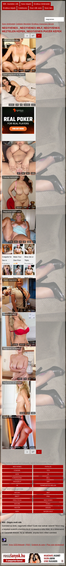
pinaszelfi (17, 481)
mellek (21, 70)
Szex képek (26, 4)
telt (34, 242)
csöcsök (27, 70)
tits (48, 470)
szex (17, 511)
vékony (33, 447)
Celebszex (22, 8)
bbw (23, 173)
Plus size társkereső (55, 545)
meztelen (27, 105)
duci (28, 173)
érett (33, 207)
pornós (15, 344)
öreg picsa (17, 500)
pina (33, 70)
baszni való (48, 511)
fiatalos (48, 466)
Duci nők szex (36, 8)
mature (17, 504)
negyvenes (17, 466)
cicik (15, 70)
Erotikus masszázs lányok (43, 24)
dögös (48, 507)
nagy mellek (31, 310)
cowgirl (17, 470)
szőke (33, 173)
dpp (48, 481)
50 (48, 474)
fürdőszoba (17, 478)
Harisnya (19, 207)
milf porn (22, 344)
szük (17, 474)
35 (17, 485)
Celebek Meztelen (23, 24)
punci (48, 504)
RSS (28, 545)
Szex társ (48, 8)
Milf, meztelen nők (10, 4)
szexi (33, 105)
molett (10, 242)
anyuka (18, 447)
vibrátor (11, 105)
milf (17, 105)
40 (21, 105)
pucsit (12, 447)
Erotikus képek (9, 8)
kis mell (22, 413)
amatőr (17, 507)
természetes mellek (48, 485)
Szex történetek (8, 24)
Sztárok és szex (38, 545)
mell (48, 478)
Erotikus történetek (42, 4)
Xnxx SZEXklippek (17, 545)
